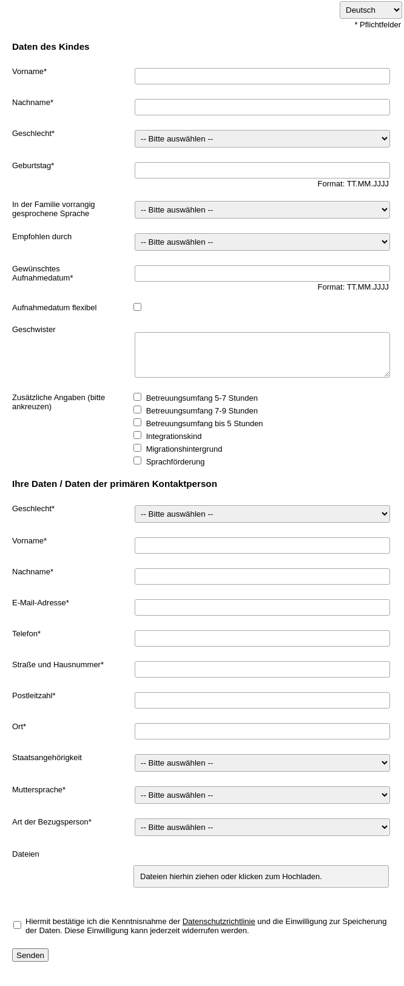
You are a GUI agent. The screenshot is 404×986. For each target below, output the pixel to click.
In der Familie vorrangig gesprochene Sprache (53, 209)
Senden (30, 955)
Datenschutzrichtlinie (219, 921)
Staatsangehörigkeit (47, 757)
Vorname (28, 71)
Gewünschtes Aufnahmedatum (41, 273)
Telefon (25, 633)
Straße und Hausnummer (56, 664)
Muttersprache (37, 789)
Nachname (31, 102)
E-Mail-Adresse (39, 602)
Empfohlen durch (42, 236)
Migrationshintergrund (184, 449)
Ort (17, 726)
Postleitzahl (32, 695)
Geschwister (34, 329)
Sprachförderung (175, 461)
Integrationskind (174, 436)
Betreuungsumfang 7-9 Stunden (202, 410)
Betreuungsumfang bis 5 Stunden (204, 423)
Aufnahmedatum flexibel (54, 307)
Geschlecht (32, 133)
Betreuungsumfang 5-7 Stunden (202, 398)
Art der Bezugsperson (50, 821)
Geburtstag (31, 165)
